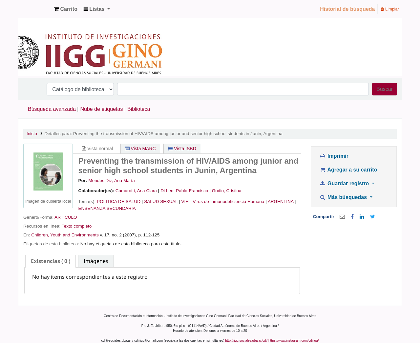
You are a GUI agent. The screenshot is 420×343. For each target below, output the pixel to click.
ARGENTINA (281, 201)
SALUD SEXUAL (161, 201)
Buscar (384, 89)
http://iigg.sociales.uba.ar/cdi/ (246, 340)
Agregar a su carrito (348, 169)
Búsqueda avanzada (52, 109)
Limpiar (390, 9)
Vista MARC (140, 148)
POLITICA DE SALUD (118, 201)
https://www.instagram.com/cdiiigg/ (293, 340)
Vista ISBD (182, 148)
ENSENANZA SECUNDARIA (107, 208)
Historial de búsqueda (347, 9)
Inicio (32, 133)
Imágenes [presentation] (96, 261)
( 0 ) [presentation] (50, 261)
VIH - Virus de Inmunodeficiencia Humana (222, 201)
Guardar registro (344, 183)
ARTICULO (65, 217)
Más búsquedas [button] (343, 197)
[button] (65, 9)
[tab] (50, 261)
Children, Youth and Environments (65, 234)
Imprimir (333, 156)
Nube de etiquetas (101, 109)
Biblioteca (138, 109)
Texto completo (77, 226)
